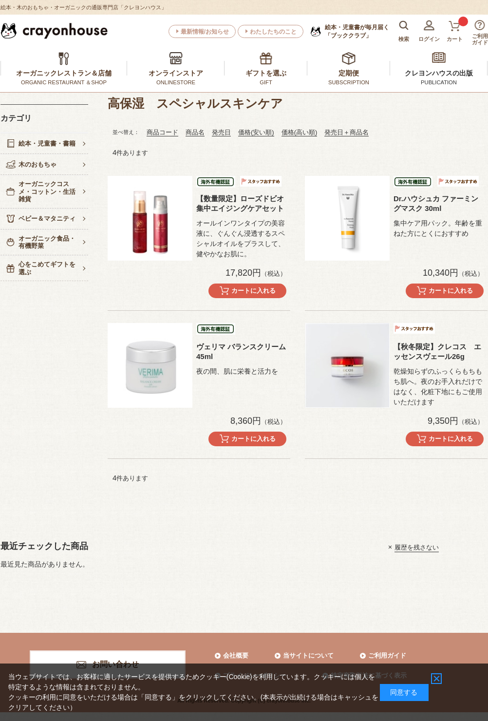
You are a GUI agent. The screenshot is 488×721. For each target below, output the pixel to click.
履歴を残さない (416, 546)
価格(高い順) (300, 132)
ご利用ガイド (387, 655)
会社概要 (235, 655)
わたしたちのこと (273, 31)
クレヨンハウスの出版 (439, 73)
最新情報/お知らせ (205, 31)
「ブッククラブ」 (357, 31)
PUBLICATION (439, 82)
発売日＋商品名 (346, 132)
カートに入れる (253, 290)
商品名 (195, 132)
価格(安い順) (256, 132)
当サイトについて (308, 655)
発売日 (221, 132)
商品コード (162, 132)
